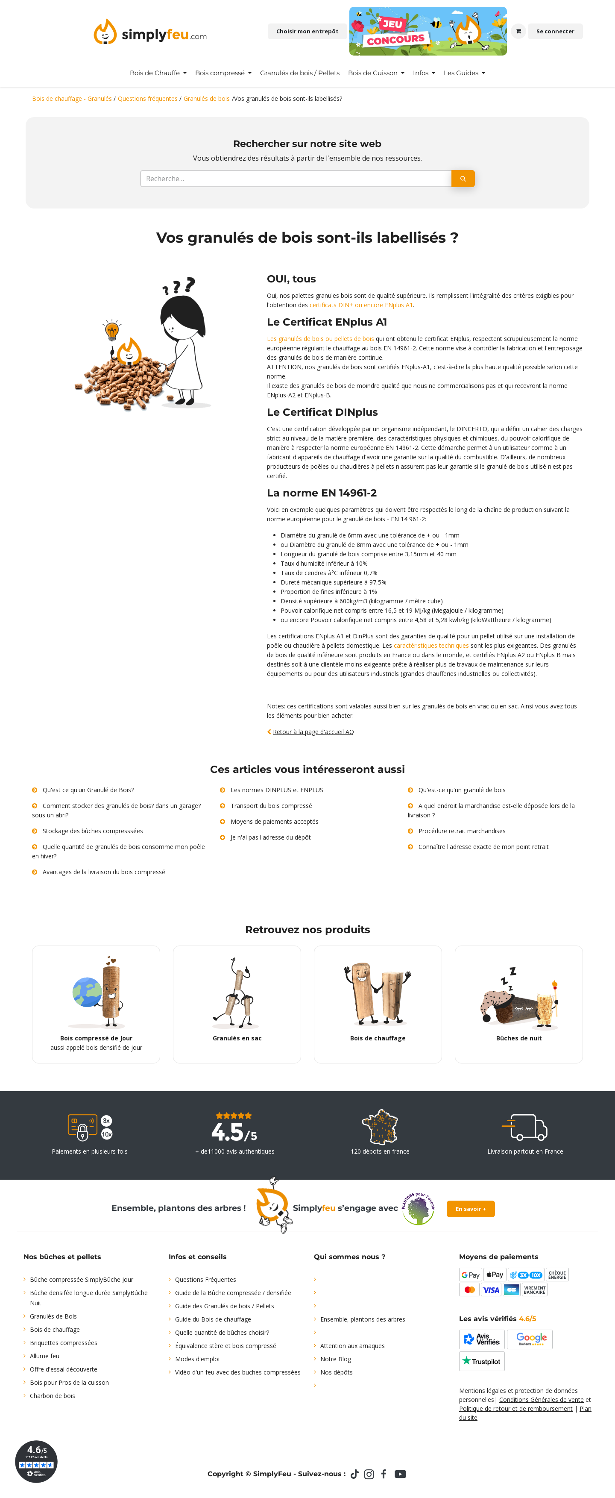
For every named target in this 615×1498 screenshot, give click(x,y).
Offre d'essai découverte (63, 1369)
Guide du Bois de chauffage (213, 1319)
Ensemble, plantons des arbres (362, 1319)
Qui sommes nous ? (349, 1257)
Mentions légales (482, 1390)
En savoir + (471, 1209)
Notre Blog (335, 1359)
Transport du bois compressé (271, 806)
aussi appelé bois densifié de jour (96, 1002)
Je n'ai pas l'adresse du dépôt (271, 837)
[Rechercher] (463, 178)
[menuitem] (158, 73)
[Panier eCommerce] (518, 31)
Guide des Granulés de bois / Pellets (224, 1306)
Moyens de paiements (499, 1257)
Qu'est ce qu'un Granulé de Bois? (88, 790)
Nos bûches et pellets (62, 1257)
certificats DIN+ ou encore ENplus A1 (361, 305)
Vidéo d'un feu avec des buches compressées (238, 1372)
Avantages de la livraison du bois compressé (104, 872)
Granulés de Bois (53, 1316)
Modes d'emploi (197, 1359)
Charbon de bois (52, 1396)
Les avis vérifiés (497, 1319)
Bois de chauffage (55, 1329)
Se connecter (555, 31)
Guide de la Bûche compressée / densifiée (233, 1293)
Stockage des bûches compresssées (93, 831)
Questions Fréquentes (205, 1279)
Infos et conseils (198, 1257)
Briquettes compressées (63, 1343)
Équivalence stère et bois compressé (225, 1346)
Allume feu (44, 1356)
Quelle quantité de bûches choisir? (222, 1332)
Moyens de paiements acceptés (275, 821)
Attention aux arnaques (352, 1346)
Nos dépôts (336, 1372)
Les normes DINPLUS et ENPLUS (277, 790)
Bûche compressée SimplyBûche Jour (81, 1279)
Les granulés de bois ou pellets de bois (320, 339)
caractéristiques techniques (431, 645)
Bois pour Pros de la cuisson (69, 1382)
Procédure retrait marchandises (462, 831)
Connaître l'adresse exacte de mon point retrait (484, 847)
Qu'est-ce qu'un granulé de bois (462, 790)
